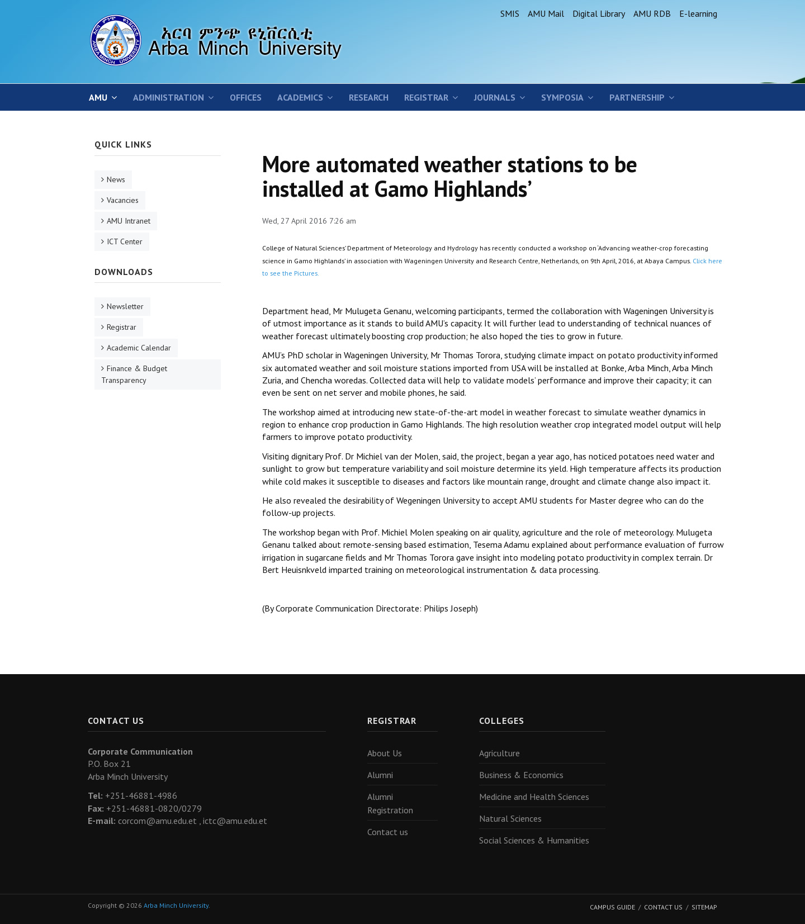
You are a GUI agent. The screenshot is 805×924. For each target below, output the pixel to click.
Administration (168, 97)
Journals (494, 97)
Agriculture (499, 753)
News (116, 179)
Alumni (380, 774)
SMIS (509, 13)
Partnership (637, 97)
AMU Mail (546, 13)
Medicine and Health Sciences (534, 796)
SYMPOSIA (562, 97)
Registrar (426, 97)
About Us (384, 753)
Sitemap (704, 907)
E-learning (698, 13)
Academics (300, 97)
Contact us (387, 831)
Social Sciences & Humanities (534, 840)
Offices (246, 97)
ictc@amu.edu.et (235, 820)
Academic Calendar (139, 348)
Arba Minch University (176, 905)
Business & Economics (521, 774)
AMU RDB (652, 13)
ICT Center (125, 241)
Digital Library (598, 13)
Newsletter (125, 306)
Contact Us (663, 907)
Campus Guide (612, 907)
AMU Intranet (128, 221)
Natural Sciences (510, 818)
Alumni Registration (390, 803)
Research (369, 97)
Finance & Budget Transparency (134, 374)
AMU (98, 97)
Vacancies (123, 200)
